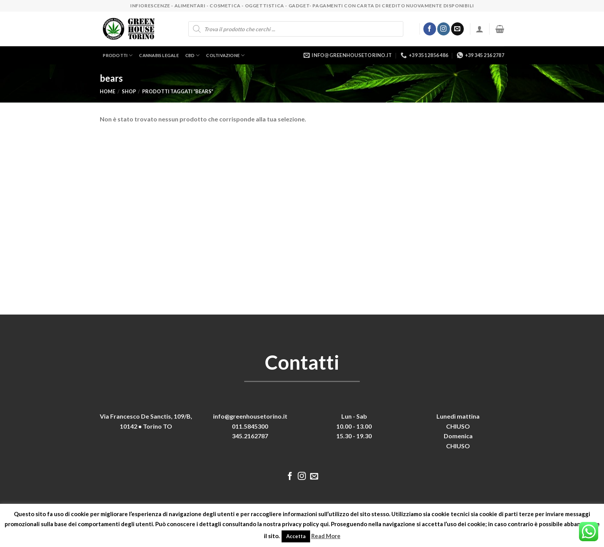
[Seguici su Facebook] (429, 28)
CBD (192, 55)
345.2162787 (250, 435)
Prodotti (118, 55)
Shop (129, 91)
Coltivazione (225, 55)
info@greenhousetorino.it (250, 416)
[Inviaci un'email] (457, 28)
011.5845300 (250, 426)
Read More (326, 535)
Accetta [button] (295, 536)
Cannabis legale (158, 55)
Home (107, 91)
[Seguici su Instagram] (443, 28)
